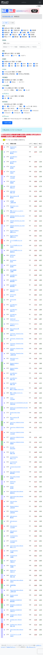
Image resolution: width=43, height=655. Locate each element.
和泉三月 (25, 30)
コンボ (6, 82)
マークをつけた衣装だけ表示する (14, 140)
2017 (18, 63)
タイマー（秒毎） (9, 90)
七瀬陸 (24, 32)
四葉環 (34, 30)
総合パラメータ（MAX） (11, 110)
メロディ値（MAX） (25, 108)
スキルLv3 (7, 112)
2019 (30, 63)
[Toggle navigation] (39, 2)
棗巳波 (16, 36)
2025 (30, 65)
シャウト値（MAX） (32, 106)
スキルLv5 (27, 112)
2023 (18, 65)
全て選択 (5, 22)
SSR (11, 98)
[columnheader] (7, 143)
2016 (11, 63)
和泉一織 (6, 30)
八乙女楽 (32, 32)
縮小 (39, 6)
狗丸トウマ (7, 36)
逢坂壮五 (6, 32)
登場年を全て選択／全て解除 (12, 61)
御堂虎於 (24, 36)
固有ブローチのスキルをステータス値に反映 (17, 118)
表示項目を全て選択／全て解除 (13, 104)
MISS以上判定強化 (23, 74)
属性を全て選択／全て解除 (12, 53)
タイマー (21, 82)
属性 (20, 106)
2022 (11, 65)
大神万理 (33, 36)
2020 (36, 63)
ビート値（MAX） (9, 108)
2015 (5, 63)
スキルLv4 (17, 112)
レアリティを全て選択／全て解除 (14, 96)
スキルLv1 (26, 110)
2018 (24, 63)
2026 (36, 65)
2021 (5, 65)
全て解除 (11, 22)
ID (5, 106)
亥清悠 (32, 34)
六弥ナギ (15, 32)
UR (5, 98)
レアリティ (12, 106)
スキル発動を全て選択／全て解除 (14, 88)
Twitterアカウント (10, 647)
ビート (15, 55)
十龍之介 (14, 34)
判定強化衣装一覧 (7, 16)
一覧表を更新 (7, 122)
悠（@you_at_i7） (31, 647)
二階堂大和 (16, 30)
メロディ (23, 55)
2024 (24, 65)
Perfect (13, 82)
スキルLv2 (35, 110)
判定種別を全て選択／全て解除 (13, 80)
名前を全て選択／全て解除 (12, 28)
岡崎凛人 (14, 364)
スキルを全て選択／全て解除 (12, 71)
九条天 (6, 34)
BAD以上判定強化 (9, 74)
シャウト (6, 55)
